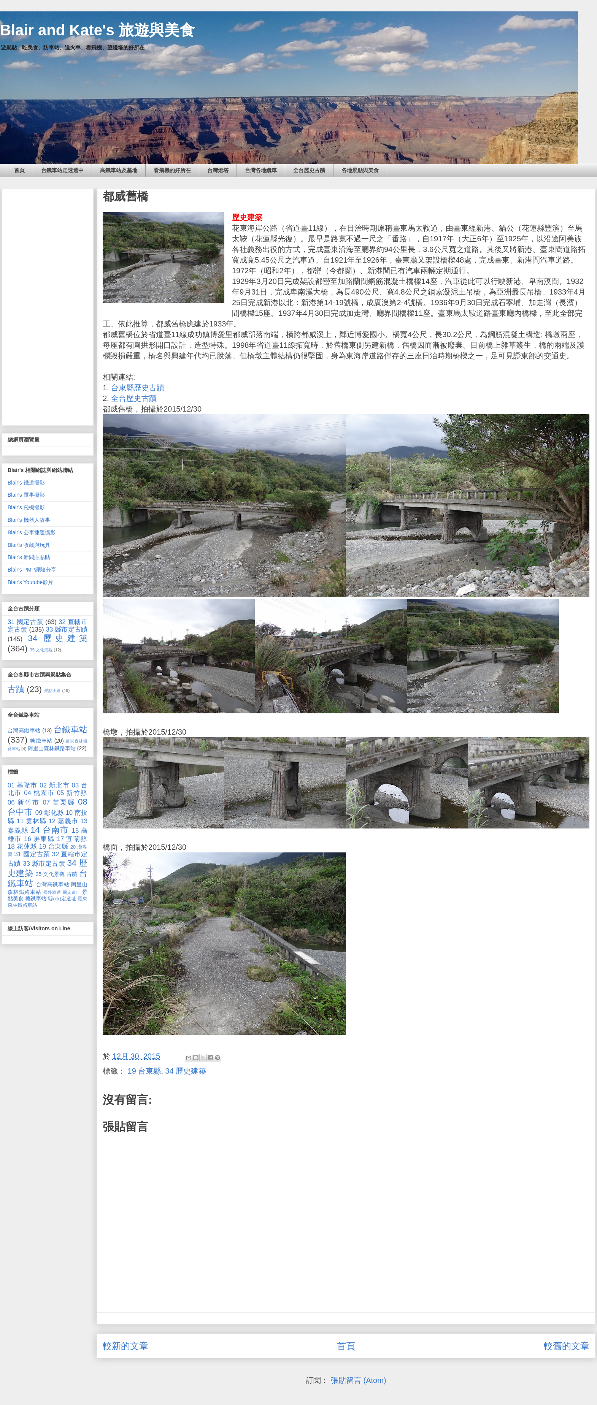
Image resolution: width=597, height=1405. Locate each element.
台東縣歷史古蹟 (137, 387)
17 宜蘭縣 (72, 839)
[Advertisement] (47, 306)
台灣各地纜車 (261, 170)
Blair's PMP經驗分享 (32, 570)
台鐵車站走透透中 (62, 170)
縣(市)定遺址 (62, 898)
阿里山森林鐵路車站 (52, 748)
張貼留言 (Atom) (358, 1380)
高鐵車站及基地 (118, 170)
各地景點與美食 (360, 170)
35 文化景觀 (41, 650)
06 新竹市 (24, 802)
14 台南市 (49, 830)
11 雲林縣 (31, 821)
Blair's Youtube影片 (30, 582)
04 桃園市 (39, 793)
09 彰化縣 (49, 812)
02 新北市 (55, 785)
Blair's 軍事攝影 (26, 495)
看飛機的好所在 (172, 170)
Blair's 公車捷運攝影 (32, 532)
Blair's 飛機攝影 (26, 507)
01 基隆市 (23, 785)
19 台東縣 (144, 1071)
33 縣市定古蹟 (66, 629)
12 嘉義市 (63, 821)
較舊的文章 (566, 1346)
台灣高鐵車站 (24, 730)
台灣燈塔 (218, 170)
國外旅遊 (52, 892)
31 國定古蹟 (25, 622)
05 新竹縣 (72, 793)
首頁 (19, 170)
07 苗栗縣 (59, 802)
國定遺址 (72, 892)
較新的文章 (125, 1346)
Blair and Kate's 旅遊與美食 (97, 30)
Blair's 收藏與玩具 (29, 545)
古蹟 (16, 689)
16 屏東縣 (39, 839)
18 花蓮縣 (22, 846)
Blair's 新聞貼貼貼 (29, 557)
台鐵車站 (70, 729)
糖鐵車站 (41, 741)
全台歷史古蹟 (309, 170)
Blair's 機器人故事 (29, 520)
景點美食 (52, 690)
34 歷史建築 (185, 1071)
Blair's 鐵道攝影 (26, 483)
